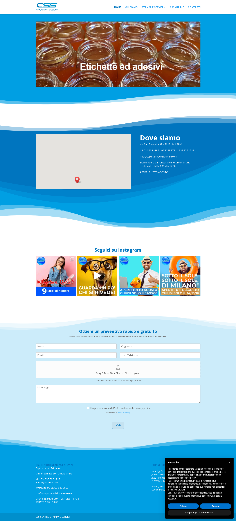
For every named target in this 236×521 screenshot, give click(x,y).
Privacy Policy (158, 486)
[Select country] (123, 355)
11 (125, 81)
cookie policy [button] (190, 478)
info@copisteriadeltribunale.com (55, 493)
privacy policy (124, 412)
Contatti (194, 7)
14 (133, 81)
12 (128, 81)
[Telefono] (160, 355)
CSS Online (177, 7)
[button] (78, 180)
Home (117, 7)
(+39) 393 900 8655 (57, 487)
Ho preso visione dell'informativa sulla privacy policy (120, 408)
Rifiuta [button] (183, 506)
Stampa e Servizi (152, 7)
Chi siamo (131, 7)
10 (123, 81)
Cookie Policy (158, 489)
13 (131, 81)
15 (136, 81)
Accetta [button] (216, 506)
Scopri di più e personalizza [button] (199, 512)
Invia (118, 425)
